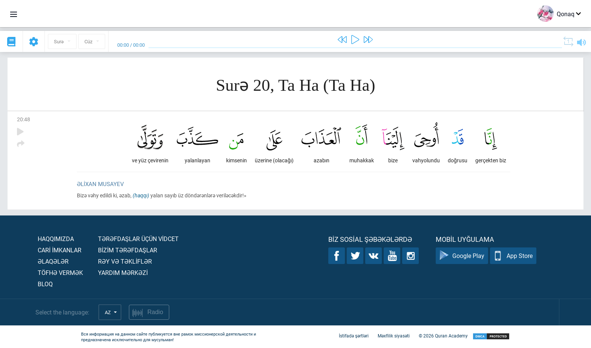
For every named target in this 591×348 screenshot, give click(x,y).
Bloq (45, 284)
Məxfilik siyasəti (394, 336)
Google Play (461, 256)
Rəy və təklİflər (125, 261)
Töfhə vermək (60, 272)
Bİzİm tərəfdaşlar (127, 250)
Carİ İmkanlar (59, 250)
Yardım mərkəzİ (123, 272)
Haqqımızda (56, 239)
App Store (513, 256)
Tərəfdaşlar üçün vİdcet (138, 239)
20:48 (23, 119)
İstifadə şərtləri (354, 336)
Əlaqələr (53, 261)
